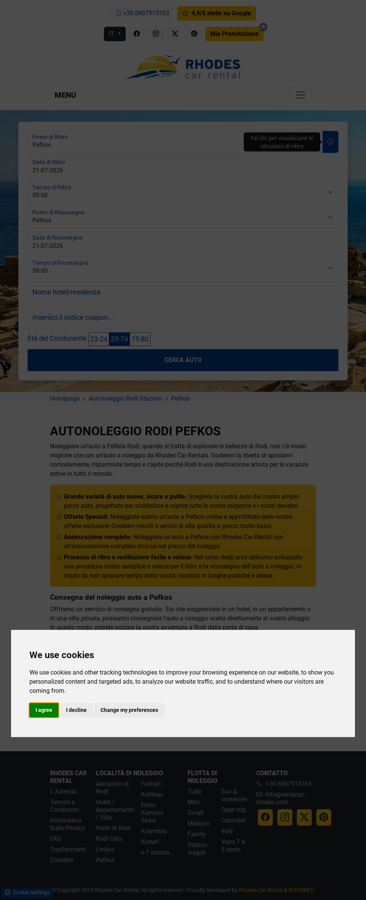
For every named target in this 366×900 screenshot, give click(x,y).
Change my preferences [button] (129, 710)
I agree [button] (44, 710)
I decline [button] (76, 710)
